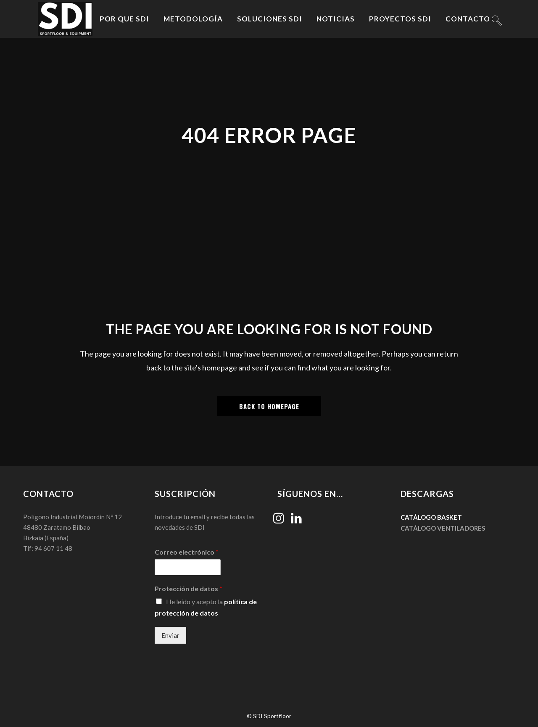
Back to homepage (269, 406)
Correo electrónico (187, 552)
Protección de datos (188, 588)
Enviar (170, 635)
